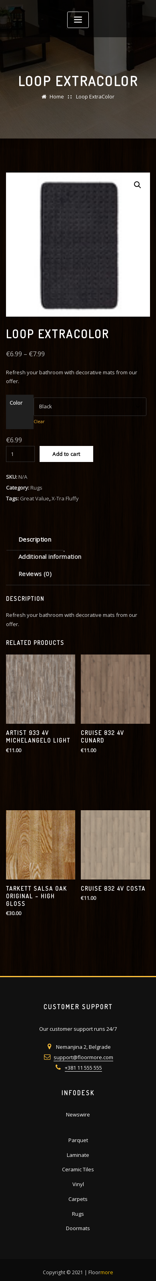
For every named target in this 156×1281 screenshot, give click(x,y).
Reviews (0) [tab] (35, 574)
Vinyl (78, 1184)
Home (57, 96)
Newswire (78, 1114)
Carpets (78, 1199)
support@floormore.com (83, 1057)
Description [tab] (34, 539)
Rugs (36, 487)
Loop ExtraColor (95, 96)
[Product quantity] (20, 454)
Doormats (78, 1228)
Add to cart (66, 454)
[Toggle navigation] (78, 20)
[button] (137, 185)
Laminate (78, 1155)
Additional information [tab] (50, 556)
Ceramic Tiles (78, 1169)
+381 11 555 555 (83, 1067)
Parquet (78, 1140)
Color (16, 402)
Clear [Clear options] (39, 421)
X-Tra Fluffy (65, 498)
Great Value (34, 498)
